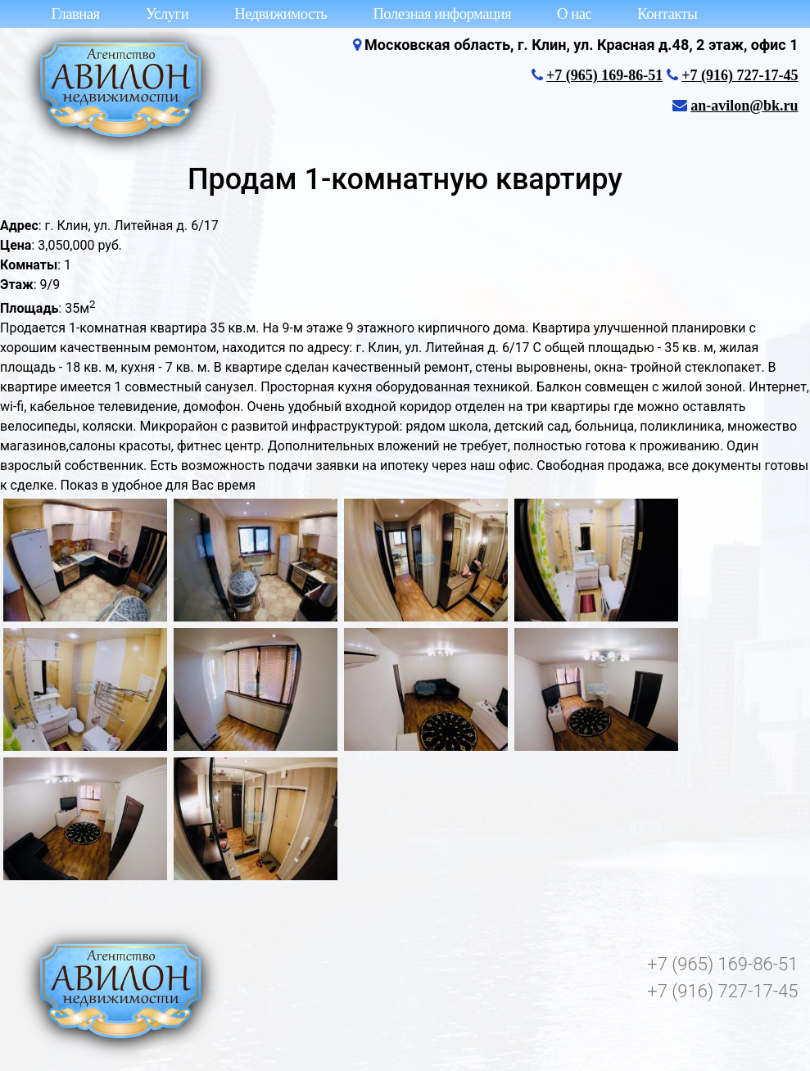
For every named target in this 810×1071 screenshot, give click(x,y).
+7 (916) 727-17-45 (739, 75)
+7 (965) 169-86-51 (604, 75)
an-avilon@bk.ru (744, 105)
